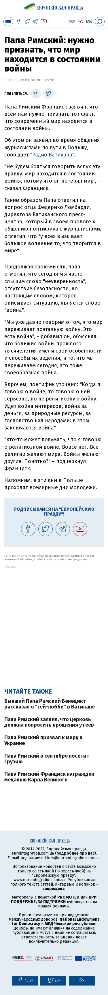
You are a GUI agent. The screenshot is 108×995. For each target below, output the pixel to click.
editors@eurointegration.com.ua (71, 857)
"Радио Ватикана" (52, 155)
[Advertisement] (54, 622)
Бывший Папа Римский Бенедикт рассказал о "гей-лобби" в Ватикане (49, 704)
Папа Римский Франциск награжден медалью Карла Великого (49, 777)
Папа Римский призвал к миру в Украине (43, 740)
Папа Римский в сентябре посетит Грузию (46, 759)
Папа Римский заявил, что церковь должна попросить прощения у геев (49, 722)
